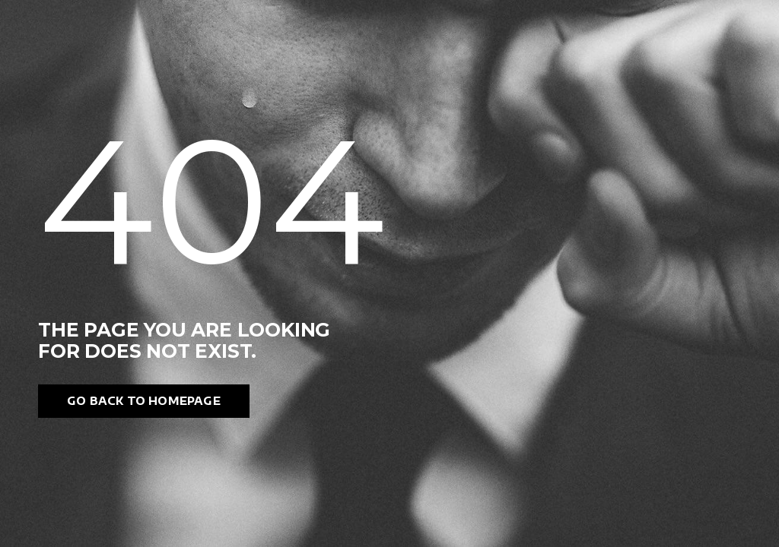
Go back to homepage (144, 400)
